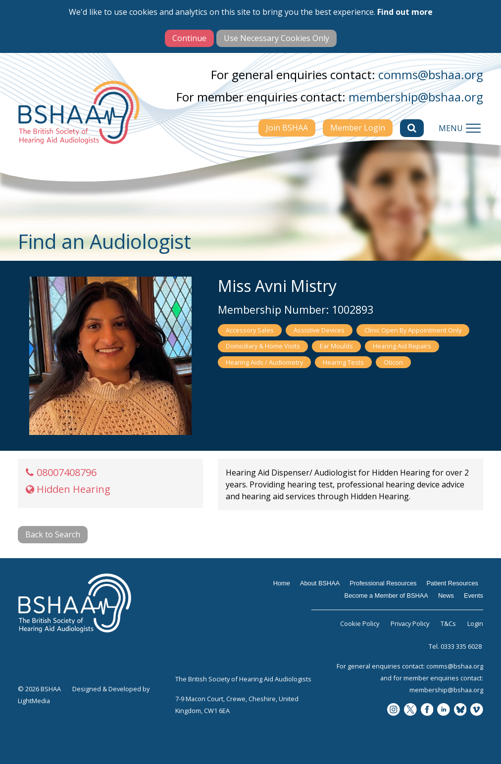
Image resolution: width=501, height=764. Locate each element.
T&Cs (448, 623)
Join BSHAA (287, 127)
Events (473, 595)
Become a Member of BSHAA (386, 595)
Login (475, 623)
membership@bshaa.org (416, 97)
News (446, 595)
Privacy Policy (410, 623)
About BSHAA (320, 583)
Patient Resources (452, 583)
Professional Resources (383, 583)
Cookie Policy (359, 623)
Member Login (357, 127)
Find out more (405, 11)
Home (281, 583)
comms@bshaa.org (430, 74)
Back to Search (52, 534)
